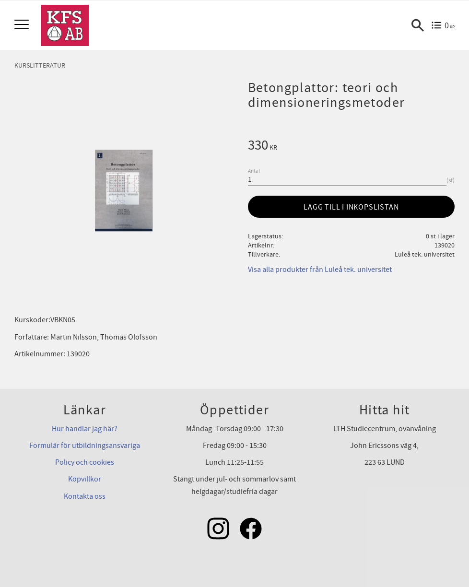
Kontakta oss (85, 496)
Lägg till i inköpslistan (351, 207)
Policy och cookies (84, 462)
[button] (22, 25)
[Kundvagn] (443, 25)
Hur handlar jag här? (84, 429)
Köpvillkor (84, 479)
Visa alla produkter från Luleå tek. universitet (320, 269)
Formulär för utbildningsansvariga (84, 445)
